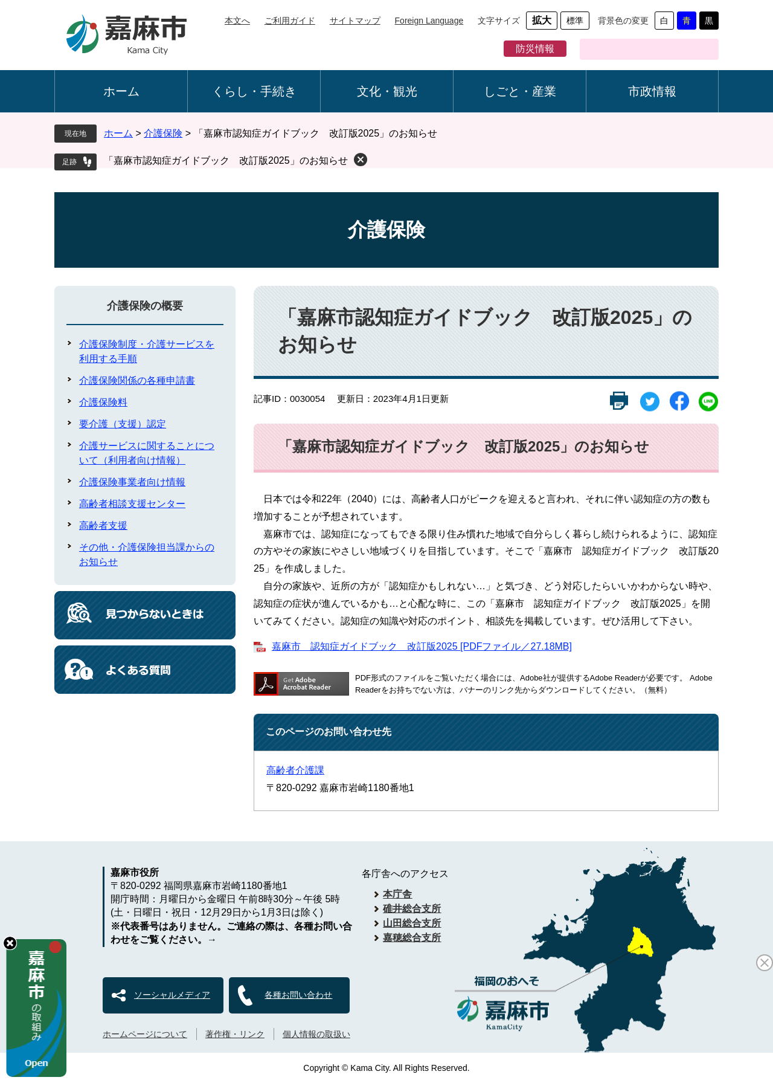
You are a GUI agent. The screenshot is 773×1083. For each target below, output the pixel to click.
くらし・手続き (254, 91)
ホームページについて (145, 1034)
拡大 (541, 20)
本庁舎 (397, 894)
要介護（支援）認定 (122, 424)
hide (10, 943)
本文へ (237, 20)
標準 (574, 20)
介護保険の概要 (145, 306)
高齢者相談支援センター (132, 504)
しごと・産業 (520, 91)
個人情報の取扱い (316, 1034)
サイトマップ (355, 20)
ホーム (121, 91)
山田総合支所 (412, 923)
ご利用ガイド (290, 20)
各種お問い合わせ (298, 995)
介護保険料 (103, 402)
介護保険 (163, 133)
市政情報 (652, 91)
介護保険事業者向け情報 (132, 482)
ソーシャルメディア (172, 995)
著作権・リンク (235, 1034)
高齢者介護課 (295, 770)
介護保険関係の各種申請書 (137, 380)
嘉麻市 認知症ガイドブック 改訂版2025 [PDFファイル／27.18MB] (422, 646)
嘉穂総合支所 (412, 938)
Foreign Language (429, 20)
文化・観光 (387, 91)
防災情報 (535, 49)
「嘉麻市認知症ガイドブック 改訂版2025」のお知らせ (226, 160)
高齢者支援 (103, 525)
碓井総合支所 (412, 909)
